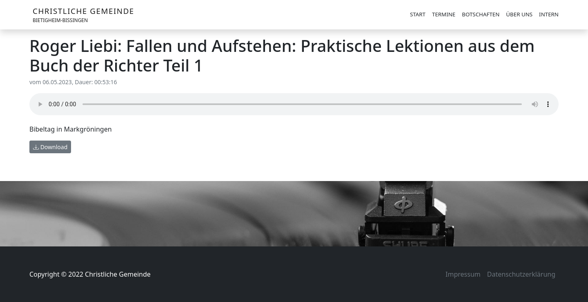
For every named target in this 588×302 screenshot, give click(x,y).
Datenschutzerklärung (521, 274)
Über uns (519, 14)
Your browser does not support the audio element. (294, 104)
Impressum (463, 274)
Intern (549, 14)
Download (50, 147)
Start (417, 14)
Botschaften (480, 14)
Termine (443, 14)
